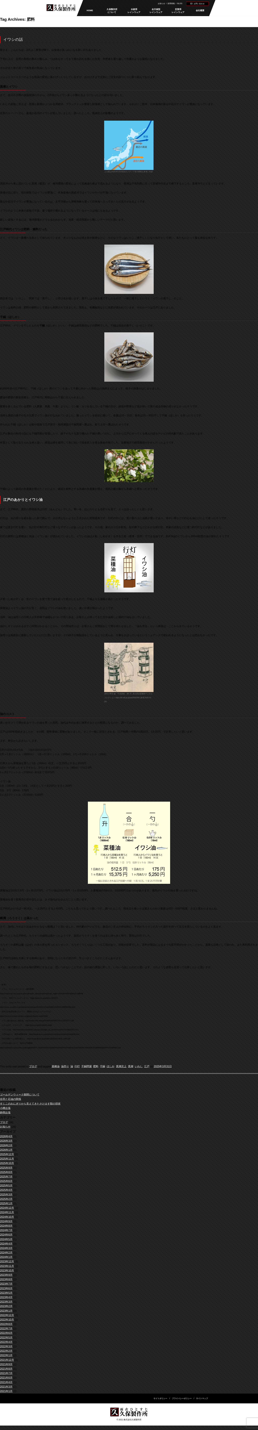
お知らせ (161, 3)
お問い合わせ (199, 4)
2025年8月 (6, 1172)
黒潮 (130, 1066)
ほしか (111, 1066)
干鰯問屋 (86, 1066)
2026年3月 (6, 1141)
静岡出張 (5, 1112)
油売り (65, 1066)
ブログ (33, 1066)
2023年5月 (6, 1293)
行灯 (77, 1066)
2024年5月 (6, 1239)
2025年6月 (6, 1181)
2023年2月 (6, 1306)
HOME (90, 10)
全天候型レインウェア (156, 10)
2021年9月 (6, 1364)
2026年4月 (6, 1136)
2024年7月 (6, 1230)
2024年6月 (6, 1234)
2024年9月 (6, 1221)
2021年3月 (6, 1386)
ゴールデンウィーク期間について (19, 1094)
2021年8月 (6, 1369)
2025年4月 (6, 1190)
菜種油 (56, 1066)
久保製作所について (112, 10)
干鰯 (102, 1066)
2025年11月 (7, 1158)
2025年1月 (6, 1203)
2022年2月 (6, 1351)
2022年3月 (6, 1346)
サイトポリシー (160, 1398)
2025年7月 (6, 1176)
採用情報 (171, 3)
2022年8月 (6, 1324)
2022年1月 (6, 1355)
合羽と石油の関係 (10, 1099)
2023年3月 (6, 1301)
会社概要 (200, 10)
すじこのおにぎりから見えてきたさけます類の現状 (30, 1103)
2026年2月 (6, 1145)
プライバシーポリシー (182, 1398)
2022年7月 (6, 1328)
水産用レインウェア (134, 10)
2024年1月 (6, 1257)
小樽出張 (5, 1108)
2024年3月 (6, 1248)
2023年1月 (6, 1311)
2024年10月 (7, 1217)
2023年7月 (6, 1284)
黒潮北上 (121, 1066)
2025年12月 (7, 1154)
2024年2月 (6, 1252)
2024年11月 (7, 1212)
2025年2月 (6, 1199)
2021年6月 (6, 1377)
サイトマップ (202, 1398)
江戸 (146, 1066)
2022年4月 (6, 1342)
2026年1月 (6, 1150)
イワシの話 (13, 39)
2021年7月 (6, 1373)
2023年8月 (6, 1279)
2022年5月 (6, 1337)
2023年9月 (6, 1275)
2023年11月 (7, 1266)
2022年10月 (7, 1319)
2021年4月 (6, 1382)
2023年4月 (6, 1297)
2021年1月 (6, 1391)
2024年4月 (6, 1243)
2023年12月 (7, 1261)
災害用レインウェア (178, 10)
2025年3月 (6, 1194)
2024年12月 (7, 1208)
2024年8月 (6, 1226)
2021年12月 (7, 1360)
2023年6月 (6, 1288)
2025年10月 (7, 1163)
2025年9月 (6, 1168)
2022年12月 (7, 1315)
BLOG (179, 3)
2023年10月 (7, 1270)
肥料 (95, 1066)
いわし (139, 1066)
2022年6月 (6, 1333)
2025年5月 (6, 1185)
